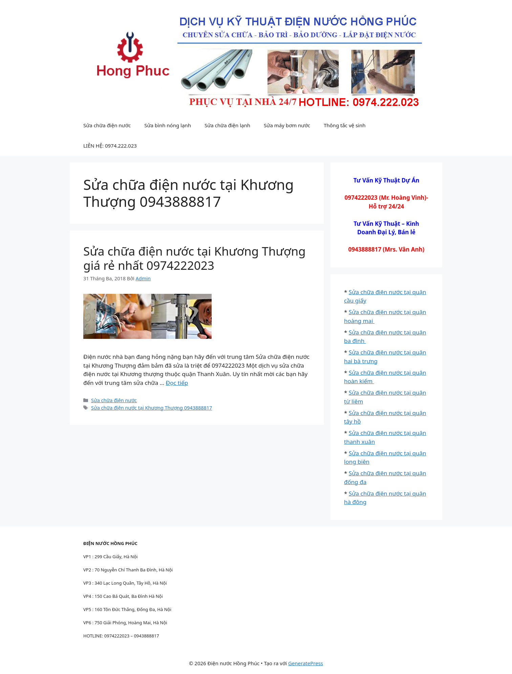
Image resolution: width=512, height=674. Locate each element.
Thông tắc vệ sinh (345, 125)
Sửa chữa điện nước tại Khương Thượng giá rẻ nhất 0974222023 (194, 258)
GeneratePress (305, 663)
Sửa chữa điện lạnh (227, 125)
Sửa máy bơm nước (287, 125)
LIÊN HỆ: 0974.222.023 (110, 145)
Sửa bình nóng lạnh (167, 125)
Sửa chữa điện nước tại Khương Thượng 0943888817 (151, 408)
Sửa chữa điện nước (107, 125)
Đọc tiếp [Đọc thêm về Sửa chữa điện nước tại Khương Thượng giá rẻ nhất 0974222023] (177, 383)
